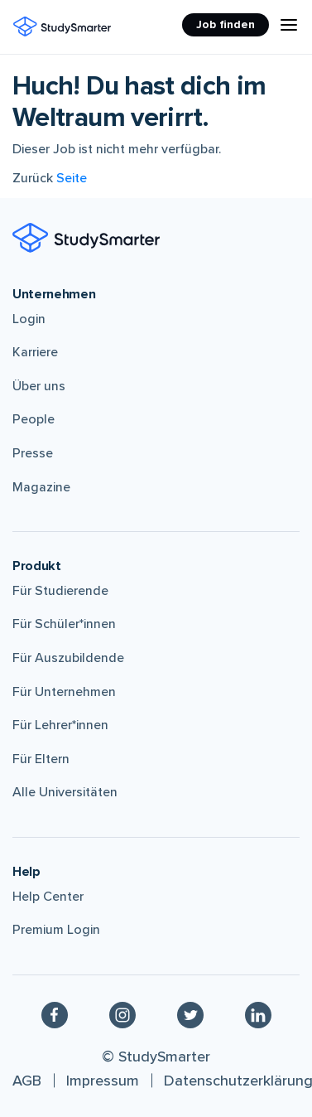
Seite (71, 178)
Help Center (48, 896)
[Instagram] (122, 1014)
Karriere (35, 352)
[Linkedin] (258, 1014)
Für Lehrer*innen (60, 725)
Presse (32, 453)
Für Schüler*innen (64, 624)
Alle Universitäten (65, 792)
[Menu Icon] (289, 25)
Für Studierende (60, 591)
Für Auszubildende (68, 658)
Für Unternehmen (64, 692)
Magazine (41, 487)
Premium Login (56, 929)
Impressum (102, 1080)
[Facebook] (54, 1014)
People (33, 419)
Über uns (38, 386)
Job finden (225, 24)
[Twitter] (190, 1014)
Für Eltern (41, 759)
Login (29, 319)
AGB (26, 1080)
